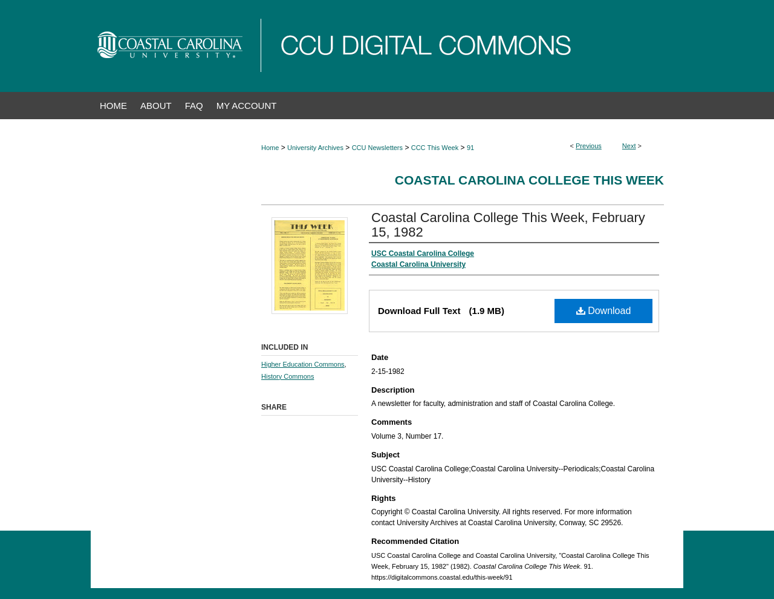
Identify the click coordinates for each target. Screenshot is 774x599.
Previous (589, 145)
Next (629, 145)
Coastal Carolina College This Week (529, 180)
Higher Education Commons (303, 364)
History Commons (287, 376)
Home (270, 147)
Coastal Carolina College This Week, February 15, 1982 (508, 225)
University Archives (315, 147)
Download (603, 311)
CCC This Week (434, 147)
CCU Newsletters (377, 147)
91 (470, 147)
